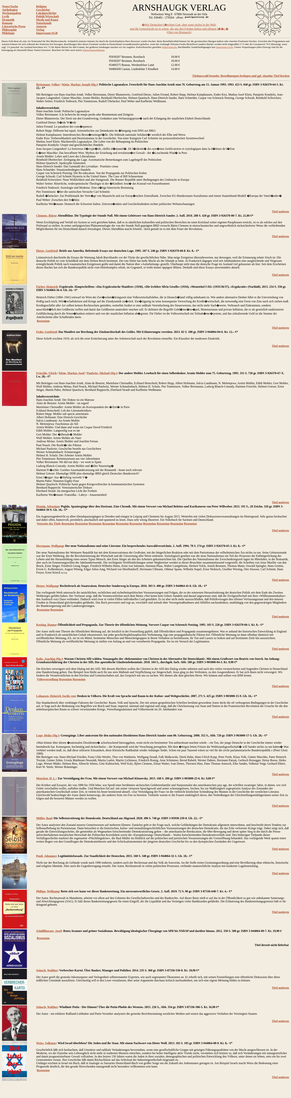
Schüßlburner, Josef (48, 930)
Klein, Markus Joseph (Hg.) (79, 84)
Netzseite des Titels (49, 523)
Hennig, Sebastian (47, 506)
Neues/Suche (10, 6)
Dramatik (8, 19)
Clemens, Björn (46, 215)
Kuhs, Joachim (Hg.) (49, 658)
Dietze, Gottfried (47, 250)
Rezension (43, 320)
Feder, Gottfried (46, 331)
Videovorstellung (47, 679)
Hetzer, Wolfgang (47, 585)
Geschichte (43, 9)
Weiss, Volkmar (46, 1043)
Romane (7, 23)
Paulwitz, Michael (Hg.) (102, 373)
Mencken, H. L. (46, 778)
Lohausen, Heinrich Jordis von (55, 696)
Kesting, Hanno (46, 624)
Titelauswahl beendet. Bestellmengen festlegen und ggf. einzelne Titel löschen (241, 75)
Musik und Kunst (47, 19)
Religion (41, 6)
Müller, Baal (44, 818)
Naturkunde (44, 23)
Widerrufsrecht (169, 47)
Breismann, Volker (48, 84)
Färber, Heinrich (47, 286)
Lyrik (5, 16)
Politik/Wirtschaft (47, 16)
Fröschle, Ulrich (46, 373)
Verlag (40, 29)
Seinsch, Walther (47, 970)
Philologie (8, 33)
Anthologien (10, 9)
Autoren (41, 26)
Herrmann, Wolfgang (49, 545)
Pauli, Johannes (46, 856)
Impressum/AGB (47, 33)
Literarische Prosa (13, 26)
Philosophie (9, 29)
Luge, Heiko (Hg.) (47, 735)
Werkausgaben (11, 13)
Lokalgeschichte (46, 13)
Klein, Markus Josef (72, 373)
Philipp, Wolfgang (47, 891)
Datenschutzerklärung (93, 50)
